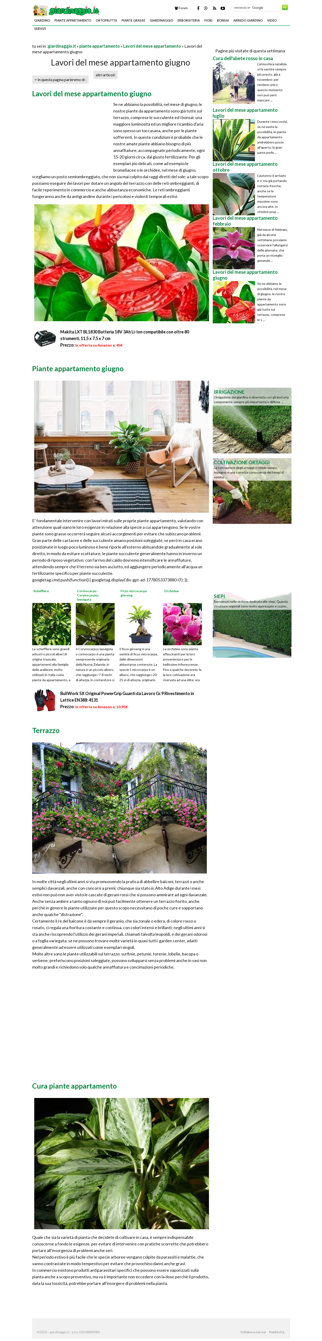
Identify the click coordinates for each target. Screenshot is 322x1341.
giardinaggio (161, 20)
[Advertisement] (87, 40)
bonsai (223, 20)
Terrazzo (46, 730)
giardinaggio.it (62, 46)
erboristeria (189, 20)
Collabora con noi (253, 1332)
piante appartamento (72, 20)
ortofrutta (106, 20)
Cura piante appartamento (74, 1086)
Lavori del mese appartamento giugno (92, 93)
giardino (42, 20)
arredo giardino (248, 20)
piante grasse (133, 20)
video (272, 20)
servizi (40, 29)
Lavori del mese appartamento (152, 46)
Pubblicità (276, 1332)
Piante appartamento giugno (78, 368)
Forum (181, 8)
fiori (208, 20)
